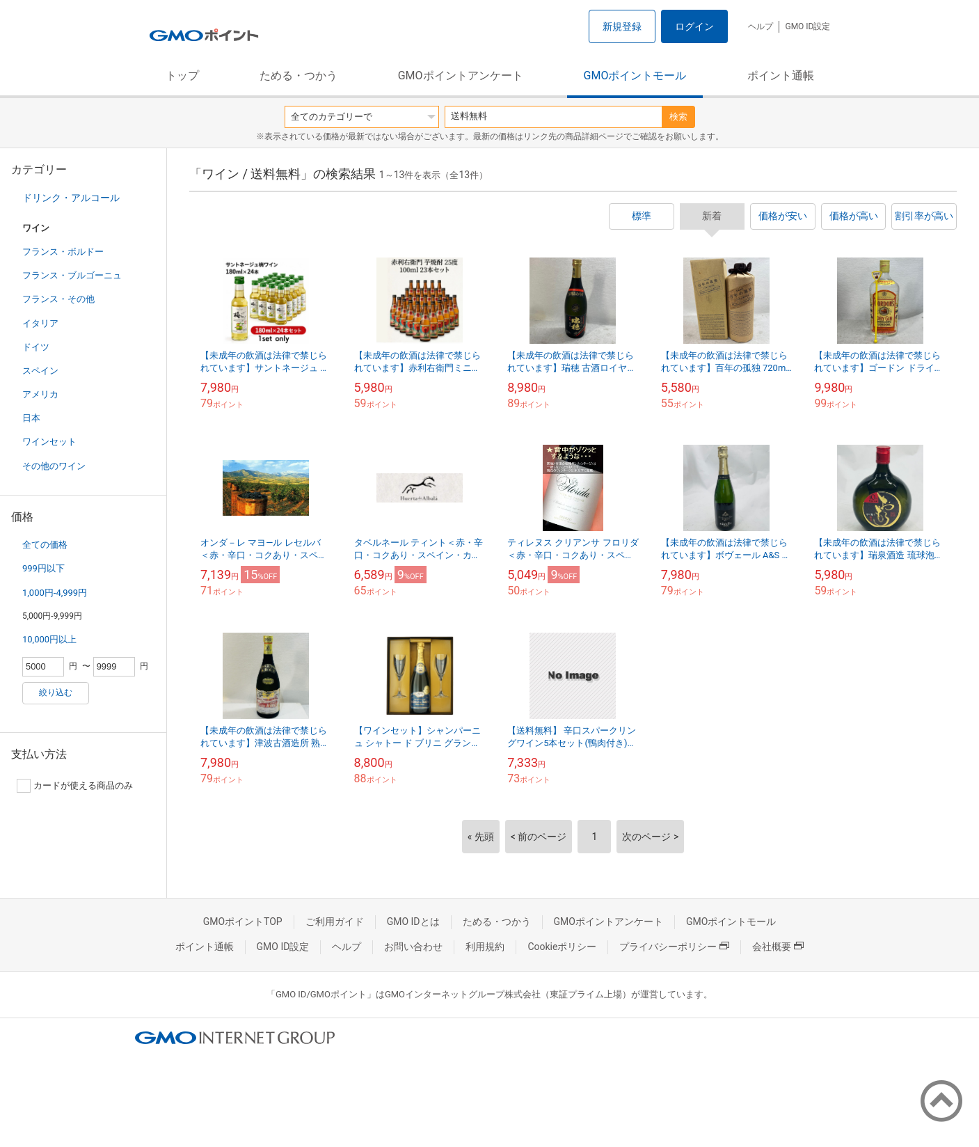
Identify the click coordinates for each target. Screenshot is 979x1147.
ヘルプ (760, 26)
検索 (678, 116)
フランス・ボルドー (63, 251)
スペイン (40, 370)
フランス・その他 (58, 299)
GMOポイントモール (635, 75)
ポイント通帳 (780, 75)
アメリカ (40, 394)
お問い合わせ (413, 946)
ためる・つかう (298, 75)
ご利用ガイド (334, 921)
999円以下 (43, 568)
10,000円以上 (49, 639)
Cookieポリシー (561, 946)
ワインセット (49, 441)
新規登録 (622, 26)
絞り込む (55, 692)
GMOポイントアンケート (460, 75)
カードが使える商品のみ (75, 786)
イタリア (40, 323)
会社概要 (778, 946)
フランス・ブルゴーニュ (72, 275)
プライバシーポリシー (674, 946)
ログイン (694, 26)
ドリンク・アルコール (71, 197)
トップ (182, 75)
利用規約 (484, 946)
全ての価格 (44, 544)
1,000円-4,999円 (54, 592)
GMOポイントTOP (242, 921)
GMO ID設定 (807, 26)
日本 (31, 418)
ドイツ (35, 347)
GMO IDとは (413, 921)
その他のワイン (54, 466)
